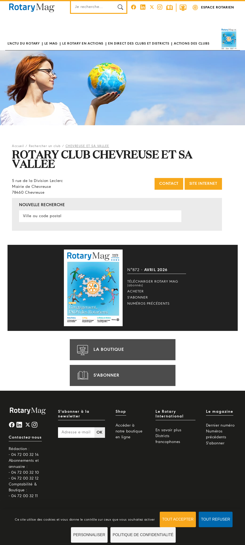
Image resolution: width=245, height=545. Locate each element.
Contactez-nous (25, 437)
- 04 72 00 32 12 (24, 478)
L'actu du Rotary (24, 43)
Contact (169, 184)
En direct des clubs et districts (138, 43)
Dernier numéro (220, 425)
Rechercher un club (45, 146)
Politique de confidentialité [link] (143, 535)
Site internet (203, 184)
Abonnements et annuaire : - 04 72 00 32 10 (24, 466)
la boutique (100, 350)
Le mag (51, 43)
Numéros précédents (148, 304)
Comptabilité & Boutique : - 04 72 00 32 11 (23, 490)
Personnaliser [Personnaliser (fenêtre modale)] (89, 535)
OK (100, 432)
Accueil (18, 146)
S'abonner (137, 297)
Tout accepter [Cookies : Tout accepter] (178, 519)
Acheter (135, 291)
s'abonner (97, 375)
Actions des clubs (191, 43)
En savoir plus (169, 430)
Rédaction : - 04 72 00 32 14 (24, 452)
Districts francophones (168, 439)
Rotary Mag (32, 7)
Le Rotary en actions (82, 43)
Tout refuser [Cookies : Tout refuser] (215, 519)
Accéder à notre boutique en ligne (129, 431)
